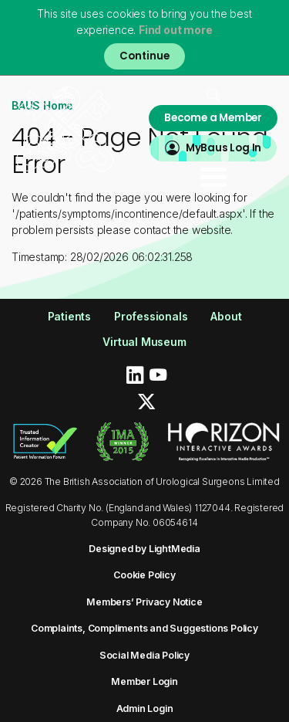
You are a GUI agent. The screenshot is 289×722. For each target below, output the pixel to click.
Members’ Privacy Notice (144, 602)
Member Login (144, 681)
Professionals (150, 316)
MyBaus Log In (223, 148)
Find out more (175, 29)
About (225, 316)
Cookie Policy (144, 575)
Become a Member (213, 117)
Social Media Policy (144, 655)
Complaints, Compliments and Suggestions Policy (144, 628)
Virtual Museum (144, 341)
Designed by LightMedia (144, 548)
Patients (69, 316)
